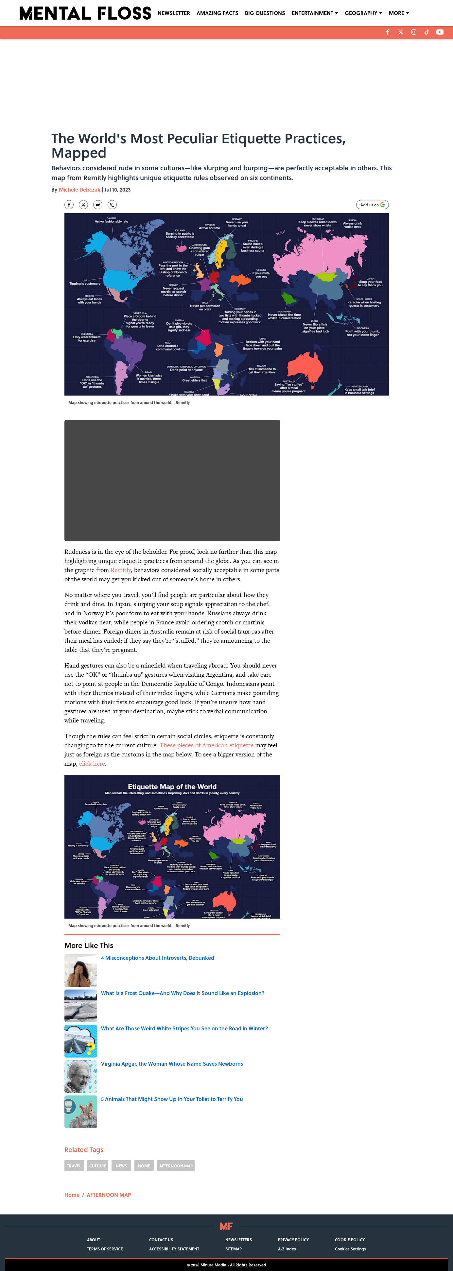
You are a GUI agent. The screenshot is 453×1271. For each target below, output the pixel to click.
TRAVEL (74, 1166)
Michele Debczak (79, 189)
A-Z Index (287, 1249)
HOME (144, 1166)
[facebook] (387, 32)
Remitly (121, 570)
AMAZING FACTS (217, 13)
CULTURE (97, 1166)
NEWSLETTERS (238, 1240)
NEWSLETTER (174, 13)
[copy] (112, 204)
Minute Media (213, 1265)
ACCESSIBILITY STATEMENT (174, 1249)
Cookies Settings (350, 1249)
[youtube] (440, 32)
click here (92, 763)
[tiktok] (427, 32)
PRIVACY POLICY (293, 1240)
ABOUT (93, 1240)
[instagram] (413, 32)
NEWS (121, 1166)
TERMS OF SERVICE (105, 1249)
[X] (400, 32)
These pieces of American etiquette (206, 745)
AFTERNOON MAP (176, 1166)
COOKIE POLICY (350, 1240)
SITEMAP (233, 1249)
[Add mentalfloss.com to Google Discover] (372, 204)
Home (71, 1194)
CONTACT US (161, 1240)
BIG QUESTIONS (265, 13)
